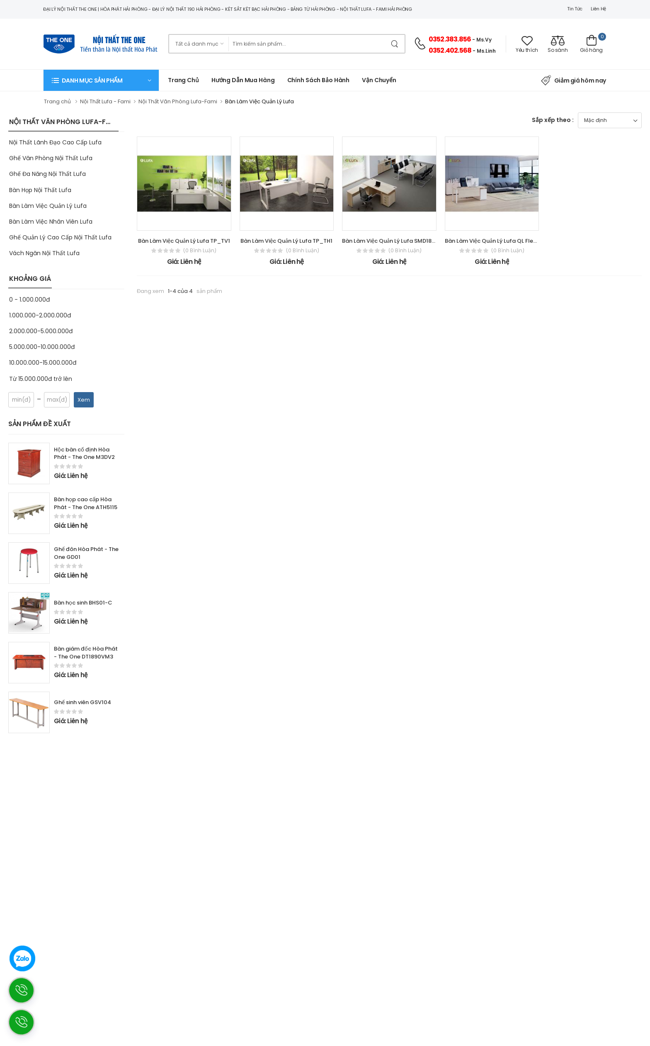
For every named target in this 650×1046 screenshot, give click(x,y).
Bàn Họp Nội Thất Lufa (40, 190)
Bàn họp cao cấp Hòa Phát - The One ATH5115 (85, 503)
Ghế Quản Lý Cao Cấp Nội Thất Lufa (60, 237)
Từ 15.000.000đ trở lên (40, 379)
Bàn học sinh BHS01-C (83, 603)
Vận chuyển (379, 80)
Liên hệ (598, 8)
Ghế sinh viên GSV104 (82, 702)
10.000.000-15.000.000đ (42, 362)
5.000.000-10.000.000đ (42, 347)
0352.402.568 (450, 50)
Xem (84, 400)
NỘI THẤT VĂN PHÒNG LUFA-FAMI (63, 122)
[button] (101, 80)
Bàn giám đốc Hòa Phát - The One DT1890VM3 (86, 653)
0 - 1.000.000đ (29, 299)
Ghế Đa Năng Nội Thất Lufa (47, 174)
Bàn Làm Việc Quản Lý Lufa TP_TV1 (184, 241)
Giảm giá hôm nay (573, 80)
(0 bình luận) (199, 250)
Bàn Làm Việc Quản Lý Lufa (48, 206)
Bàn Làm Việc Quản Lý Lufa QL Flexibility (498, 241)
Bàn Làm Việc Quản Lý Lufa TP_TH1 (286, 241)
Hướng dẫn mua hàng (243, 80)
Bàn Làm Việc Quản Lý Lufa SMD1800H (392, 241)
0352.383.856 (450, 39)
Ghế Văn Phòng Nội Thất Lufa (50, 158)
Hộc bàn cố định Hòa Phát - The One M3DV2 (84, 453)
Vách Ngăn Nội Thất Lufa (44, 253)
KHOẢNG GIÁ (30, 278)
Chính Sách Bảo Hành (318, 80)
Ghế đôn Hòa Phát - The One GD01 (86, 553)
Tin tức (574, 8)
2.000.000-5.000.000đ (41, 331)
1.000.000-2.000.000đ (40, 315)
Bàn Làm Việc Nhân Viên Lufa (50, 221)
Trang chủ (183, 80)
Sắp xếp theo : (553, 120)
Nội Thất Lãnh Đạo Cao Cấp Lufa (55, 142)
